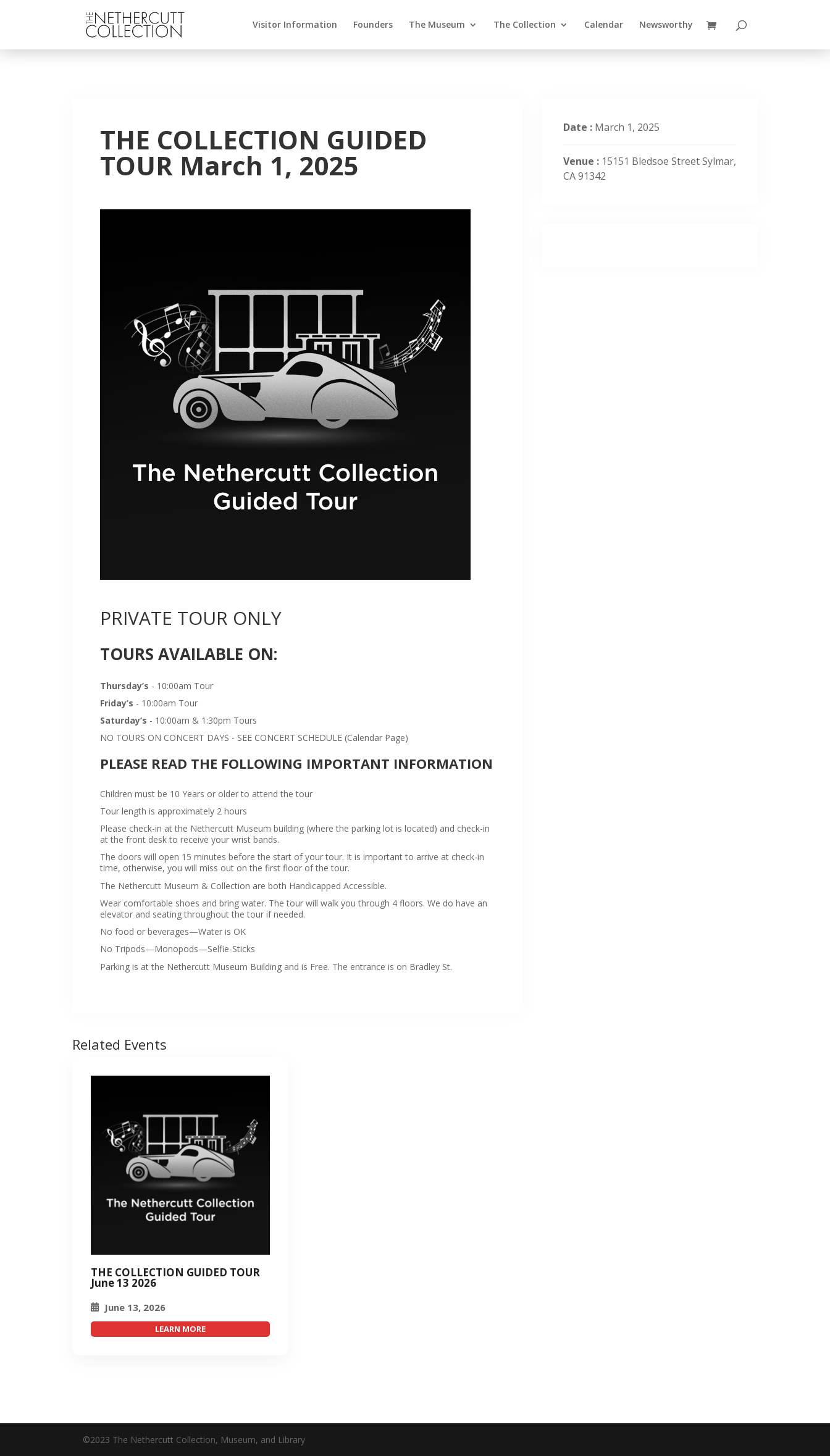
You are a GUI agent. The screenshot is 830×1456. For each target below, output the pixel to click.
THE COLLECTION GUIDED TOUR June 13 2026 (175, 1277)
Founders (373, 25)
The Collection (524, 25)
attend (180, 1329)
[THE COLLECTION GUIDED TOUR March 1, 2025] (180, 1165)
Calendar (603, 25)
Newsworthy (666, 25)
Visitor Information (295, 25)
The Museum (437, 25)
